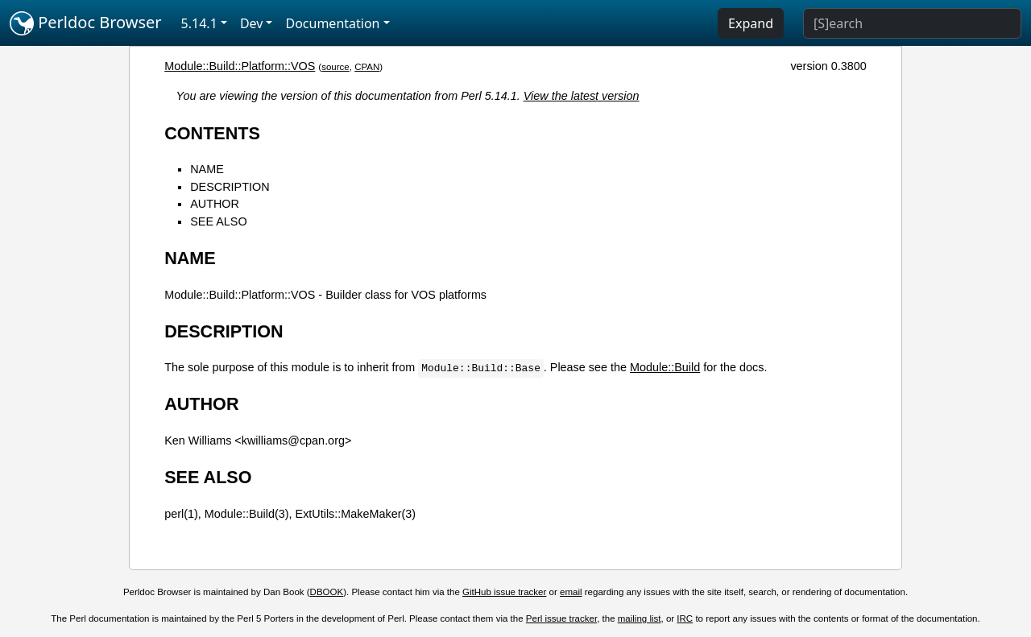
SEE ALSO (218, 221)
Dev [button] (251, 23)
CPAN (366, 67)
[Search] (912, 23)
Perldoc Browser (86, 23)
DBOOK (327, 592)
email (571, 592)
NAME (207, 169)
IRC (685, 618)
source (335, 67)
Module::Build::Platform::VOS (239, 66)
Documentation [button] (332, 23)
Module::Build (665, 367)
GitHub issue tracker (504, 592)
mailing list (639, 618)
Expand (750, 23)
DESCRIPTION (229, 186)
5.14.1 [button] (199, 23)
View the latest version (582, 95)
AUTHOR (214, 203)
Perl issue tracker (561, 618)
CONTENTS (212, 133)
